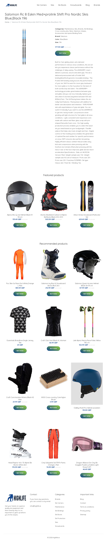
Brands (97, 6)
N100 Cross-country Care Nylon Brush (53, 400)
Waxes (83, 33)
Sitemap (83, 516)
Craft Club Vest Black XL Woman (53, 342)
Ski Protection (60, 520)
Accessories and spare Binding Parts (68, 35)
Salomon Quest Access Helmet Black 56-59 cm (87, 286)
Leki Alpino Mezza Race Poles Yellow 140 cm (87, 343)
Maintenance (69, 31)
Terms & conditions (87, 509)
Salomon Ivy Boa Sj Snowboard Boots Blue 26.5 (53, 286)
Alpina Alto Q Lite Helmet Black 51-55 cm (20, 218)
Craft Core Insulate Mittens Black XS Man (20, 400)
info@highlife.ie (35, 508)
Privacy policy (85, 513)
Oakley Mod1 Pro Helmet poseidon (87, 410)
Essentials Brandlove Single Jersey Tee (20, 343)
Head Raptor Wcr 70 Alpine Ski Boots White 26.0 (20, 465)
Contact (83, 505)
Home (7, 24)
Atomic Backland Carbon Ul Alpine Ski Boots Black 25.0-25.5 (53, 218)
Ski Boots (62, 6)
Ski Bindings (88, 31)
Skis (52, 6)
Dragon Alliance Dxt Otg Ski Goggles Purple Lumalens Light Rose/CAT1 (87, 466)
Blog (88, 6)
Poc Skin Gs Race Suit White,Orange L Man (20, 286)
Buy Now (62, 55)
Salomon (77, 33)
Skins (71, 33)
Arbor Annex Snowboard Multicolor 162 (87, 218)
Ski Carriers (42, 6)
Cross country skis (62, 33)
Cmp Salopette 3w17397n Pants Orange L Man (53, 465)
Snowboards (75, 6)
